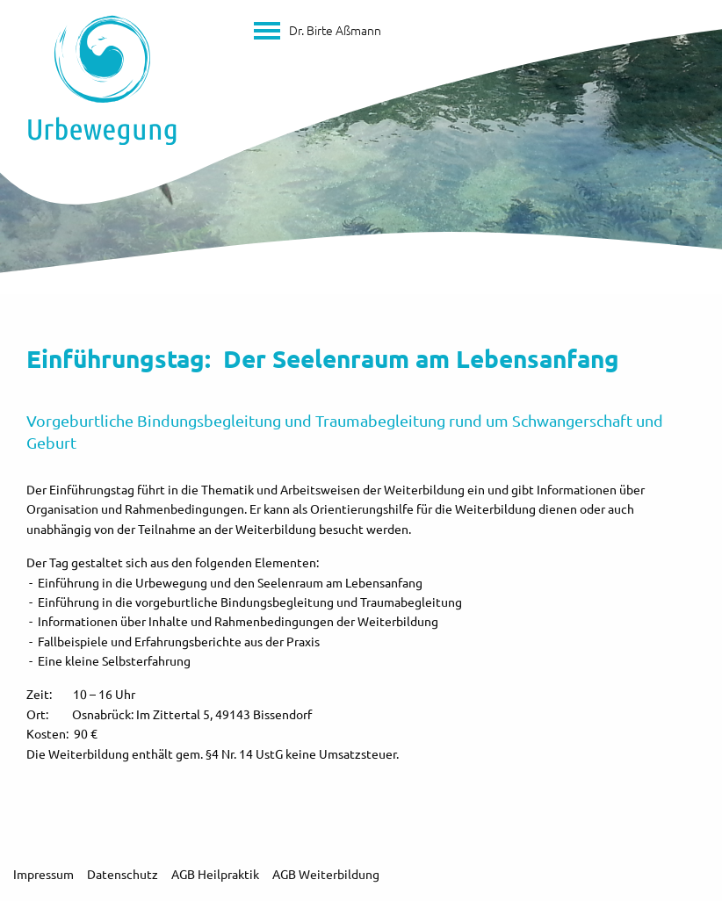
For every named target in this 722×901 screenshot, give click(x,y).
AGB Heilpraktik (215, 874)
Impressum (43, 874)
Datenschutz (122, 874)
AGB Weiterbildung (325, 874)
